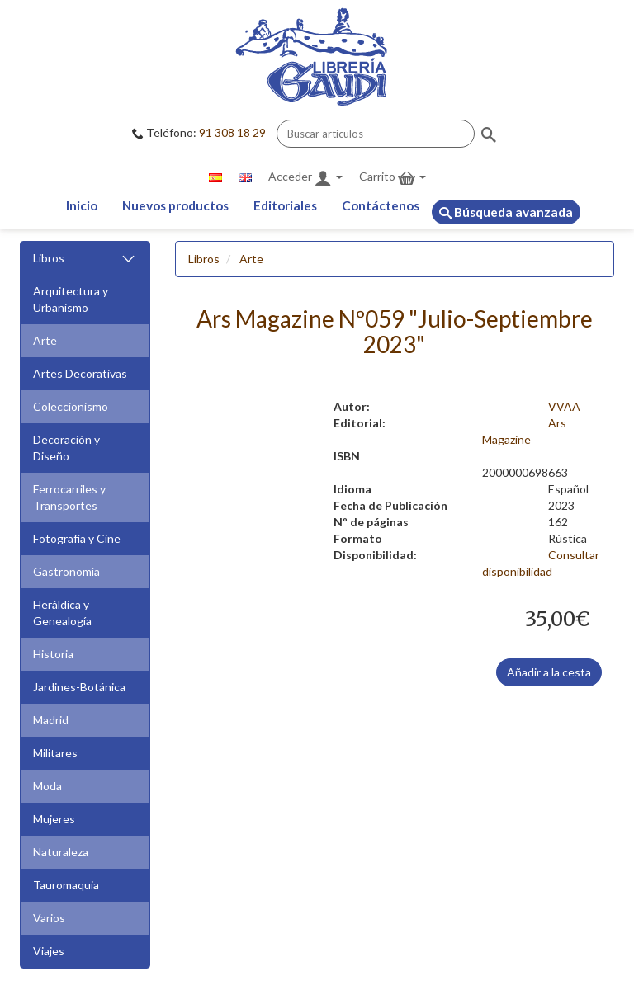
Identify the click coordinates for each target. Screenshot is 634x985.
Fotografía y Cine (77, 538)
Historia (53, 654)
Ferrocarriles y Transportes (69, 497)
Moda (47, 786)
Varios (49, 918)
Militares (55, 753)
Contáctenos (380, 205)
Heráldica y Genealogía (62, 612)
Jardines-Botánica (79, 687)
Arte (45, 340)
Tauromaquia (66, 885)
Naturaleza (60, 852)
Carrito (392, 177)
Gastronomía (66, 571)
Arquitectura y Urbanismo (70, 299)
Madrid (51, 720)
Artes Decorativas (80, 373)
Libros (85, 258)
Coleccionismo (70, 406)
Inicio (81, 205)
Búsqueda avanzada (506, 212)
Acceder (305, 177)
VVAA (564, 406)
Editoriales (285, 205)
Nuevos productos (175, 205)
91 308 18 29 (232, 132)
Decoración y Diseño (66, 447)
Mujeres (54, 819)
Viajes (48, 951)
